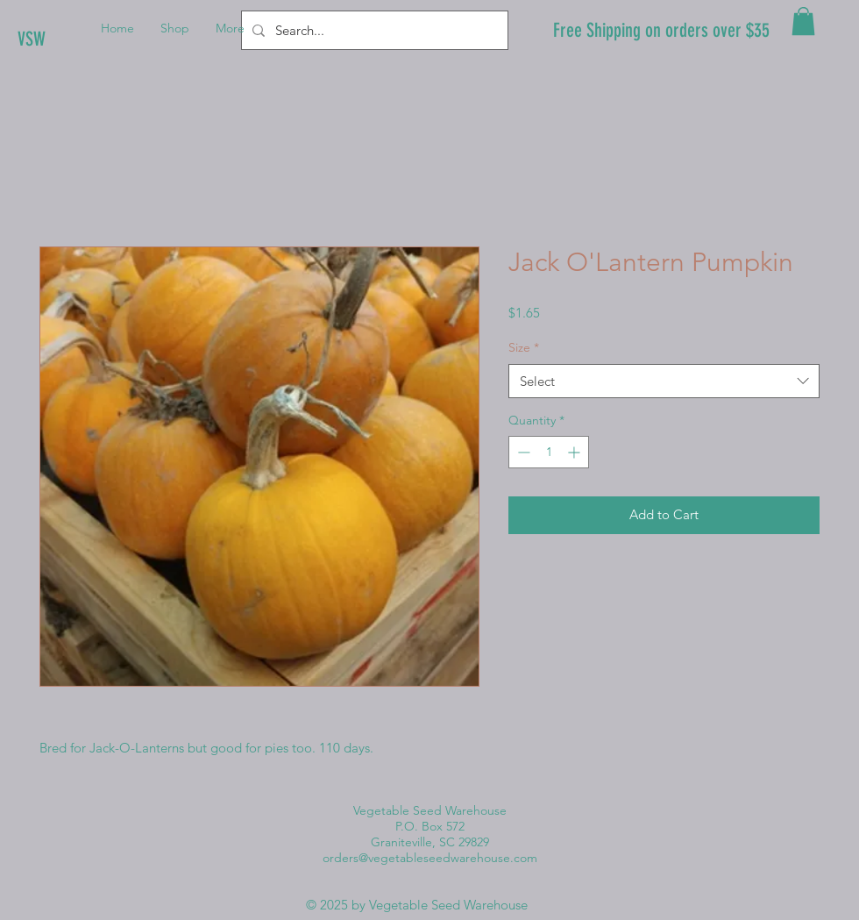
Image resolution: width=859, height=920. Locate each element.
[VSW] (77, 39)
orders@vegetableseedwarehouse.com (430, 858)
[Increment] (575, 452)
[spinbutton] (548, 452)
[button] (803, 21)
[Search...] (373, 30)
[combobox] (664, 381)
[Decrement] (522, 452)
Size (523, 347)
